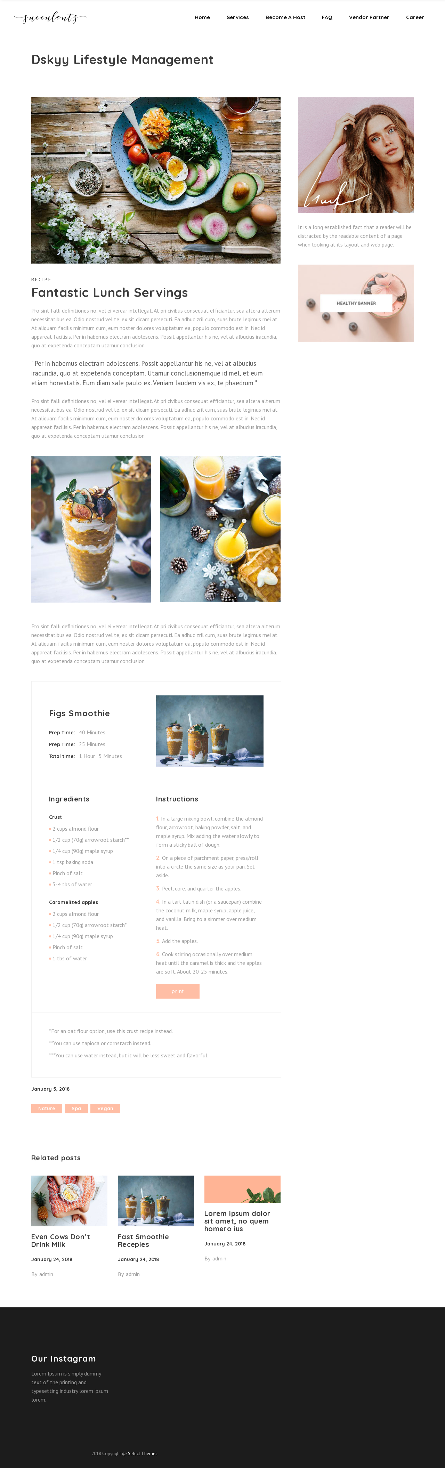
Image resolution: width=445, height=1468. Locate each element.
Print (178, 991)
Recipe (41, 279)
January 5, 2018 (50, 1089)
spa (76, 1108)
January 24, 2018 (51, 1259)
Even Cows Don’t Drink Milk (60, 1240)
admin (46, 1274)
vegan (105, 1108)
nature (46, 1108)
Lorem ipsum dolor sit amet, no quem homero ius (237, 1221)
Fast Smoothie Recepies (143, 1240)
